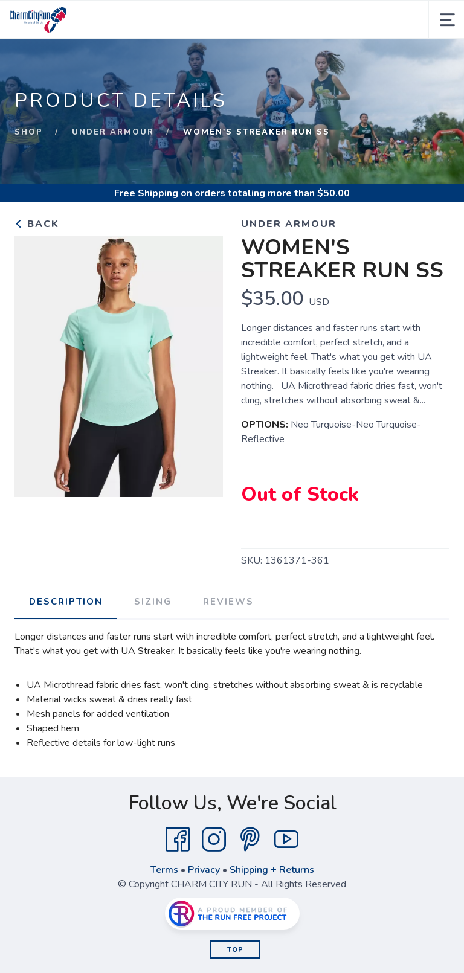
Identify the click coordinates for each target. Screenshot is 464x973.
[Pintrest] (250, 839)
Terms (164, 869)
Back (36, 224)
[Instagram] (214, 839)
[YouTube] (286, 839)
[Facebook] (178, 839)
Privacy (204, 869)
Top (235, 949)
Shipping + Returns (272, 869)
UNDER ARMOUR (113, 132)
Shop (28, 132)
